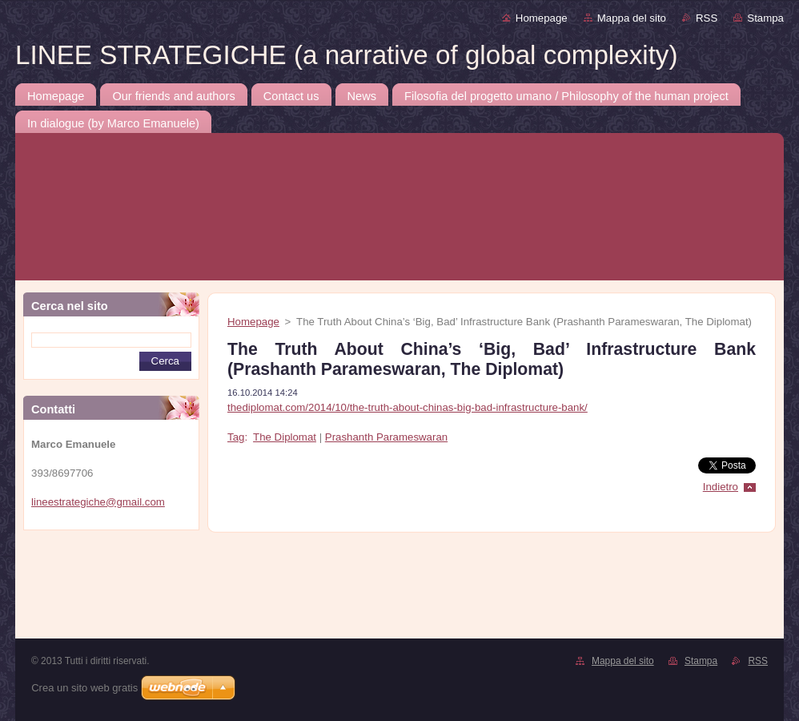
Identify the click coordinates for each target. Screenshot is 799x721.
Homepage (542, 18)
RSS (706, 18)
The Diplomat (284, 437)
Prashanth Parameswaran (386, 437)
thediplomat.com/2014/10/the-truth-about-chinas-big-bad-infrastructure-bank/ (407, 407)
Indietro (720, 487)
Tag (235, 437)
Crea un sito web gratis (84, 688)
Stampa (765, 18)
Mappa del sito (631, 18)
